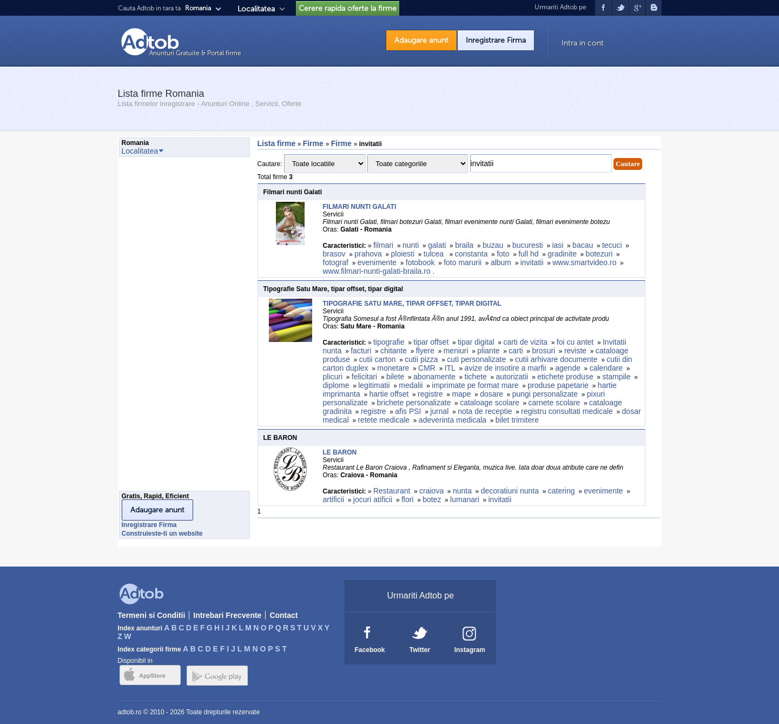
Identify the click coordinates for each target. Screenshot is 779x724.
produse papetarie (558, 385)
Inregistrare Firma (496, 40)
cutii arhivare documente (556, 359)
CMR (426, 368)
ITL (450, 368)
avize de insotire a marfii (505, 368)
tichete (476, 376)
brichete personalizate (414, 402)
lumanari (464, 499)
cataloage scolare (489, 402)
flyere (425, 350)
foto (503, 253)
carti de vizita (525, 342)
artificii (334, 499)
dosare (491, 394)
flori (407, 499)
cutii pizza (421, 359)
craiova (431, 490)
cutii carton (377, 359)
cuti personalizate (476, 359)
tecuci (612, 245)
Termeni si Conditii (151, 615)
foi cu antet (575, 342)
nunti (410, 245)
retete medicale (384, 420)
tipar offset (430, 342)
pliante (488, 350)
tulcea (435, 253)
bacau (582, 245)
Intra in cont (583, 43)
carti (516, 350)
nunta (462, 490)
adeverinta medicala (452, 420)
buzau (493, 245)
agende (567, 368)
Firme (314, 143)
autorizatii (512, 376)
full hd (528, 253)
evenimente (377, 262)
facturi (361, 350)
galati (437, 245)
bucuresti (527, 245)
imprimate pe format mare (475, 385)
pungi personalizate (545, 394)
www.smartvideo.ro (584, 262)
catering (561, 490)
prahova (368, 253)
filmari (383, 245)
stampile (616, 376)
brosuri (543, 350)
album (501, 262)
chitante (393, 350)
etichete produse (565, 376)
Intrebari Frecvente (227, 615)
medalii (410, 385)
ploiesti (403, 253)
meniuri (456, 350)
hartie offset (388, 394)
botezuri (599, 253)
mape (461, 394)
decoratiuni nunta (510, 490)
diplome (336, 385)
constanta (471, 253)
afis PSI (408, 411)
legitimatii (374, 385)
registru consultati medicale (567, 411)
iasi (557, 245)
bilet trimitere (517, 420)
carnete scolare (554, 402)
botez (431, 499)
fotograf (335, 262)
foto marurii (462, 262)
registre (430, 394)
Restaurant (391, 490)
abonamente (434, 376)
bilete (395, 376)
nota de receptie (485, 411)
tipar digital (476, 342)
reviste (575, 350)
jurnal (439, 411)
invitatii (532, 262)
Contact (283, 615)
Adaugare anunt (421, 40)
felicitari (364, 376)
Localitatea (256, 9)
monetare (393, 368)
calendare (606, 368)
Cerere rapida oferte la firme (348, 8)
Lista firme (277, 143)
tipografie (389, 342)
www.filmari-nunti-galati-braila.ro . (380, 271)
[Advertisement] (162, 326)
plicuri (333, 376)
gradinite (562, 253)
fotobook (420, 262)
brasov (334, 253)
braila (464, 245)
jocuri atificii (372, 499)
